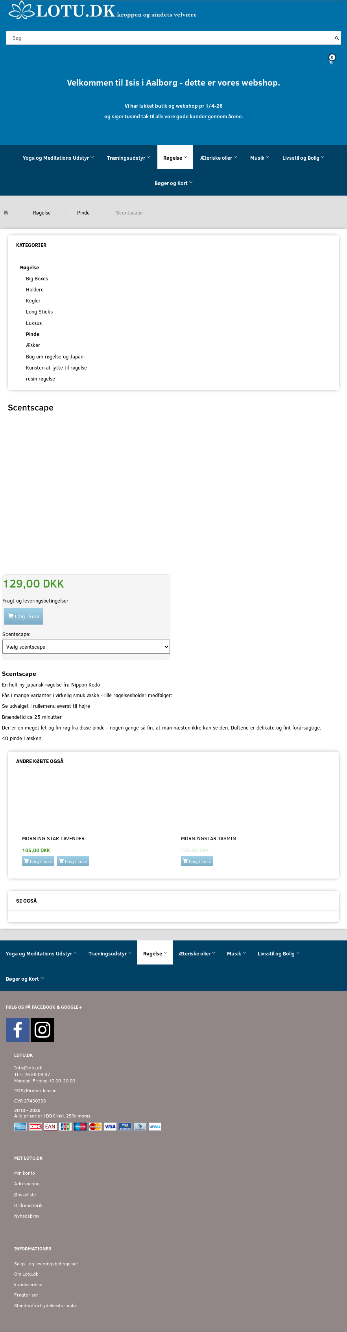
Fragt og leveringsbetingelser (35, 600)
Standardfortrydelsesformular (46, 1305)
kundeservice (28, 1284)
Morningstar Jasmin (208, 838)
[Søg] (337, 37)
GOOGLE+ (71, 1007)
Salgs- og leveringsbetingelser (46, 1264)
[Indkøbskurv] (173, 62)
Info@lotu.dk (28, 1068)
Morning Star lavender (53, 838)
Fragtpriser (26, 1295)
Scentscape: (16, 634)
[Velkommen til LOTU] (102, 9)
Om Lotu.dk (26, 1274)
